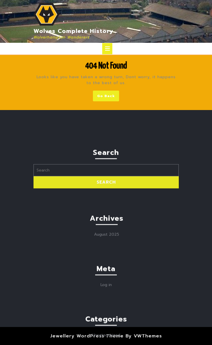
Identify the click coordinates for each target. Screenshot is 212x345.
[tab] (107, 49)
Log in (106, 325)
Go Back (108, 97)
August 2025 (106, 275)
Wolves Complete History (73, 31)
